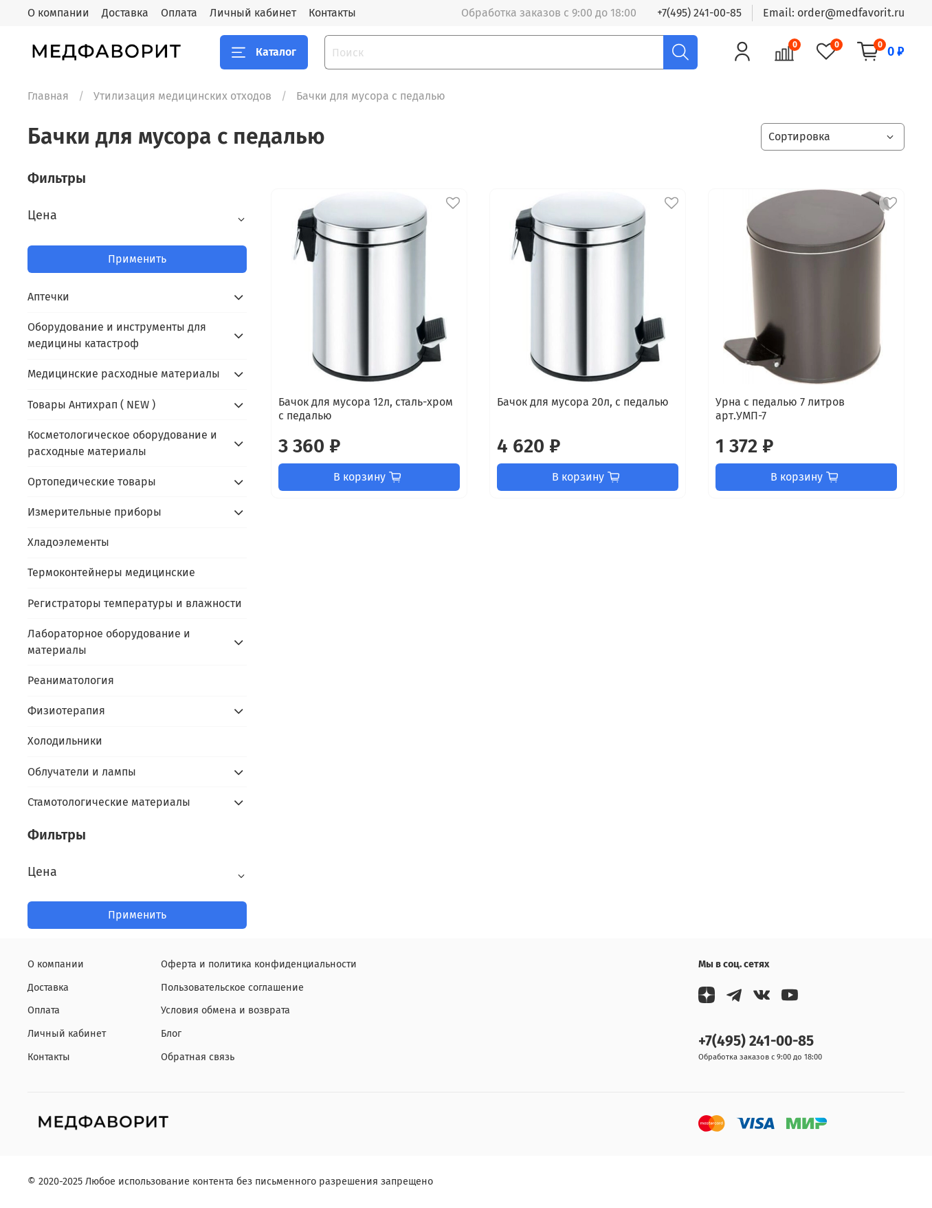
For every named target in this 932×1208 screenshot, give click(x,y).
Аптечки (48, 296)
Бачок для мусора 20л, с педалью (583, 401)
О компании (58, 12)
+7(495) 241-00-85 (699, 12)
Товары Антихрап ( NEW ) (91, 404)
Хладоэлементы (68, 542)
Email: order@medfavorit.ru (834, 12)
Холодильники (64, 740)
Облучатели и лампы (81, 771)
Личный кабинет (253, 12)
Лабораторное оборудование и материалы (108, 642)
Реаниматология (70, 680)
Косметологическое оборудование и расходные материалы (122, 443)
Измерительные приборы (94, 511)
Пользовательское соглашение (232, 987)
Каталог (264, 52)
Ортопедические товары (91, 481)
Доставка (125, 12)
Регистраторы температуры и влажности (134, 603)
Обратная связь (197, 1057)
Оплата (179, 12)
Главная (48, 95)
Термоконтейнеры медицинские (111, 572)
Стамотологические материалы (108, 802)
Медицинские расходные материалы (123, 373)
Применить (137, 258)
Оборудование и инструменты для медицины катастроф (116, 335)
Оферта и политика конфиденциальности (259, 964)
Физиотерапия (66, 710)
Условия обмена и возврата (225, 1010)
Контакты (332, 12)
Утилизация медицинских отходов (182, 95)
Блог (171, 1034)
